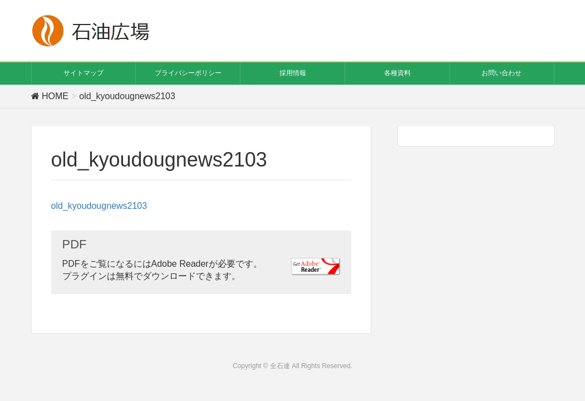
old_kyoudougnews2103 (99, 206)
